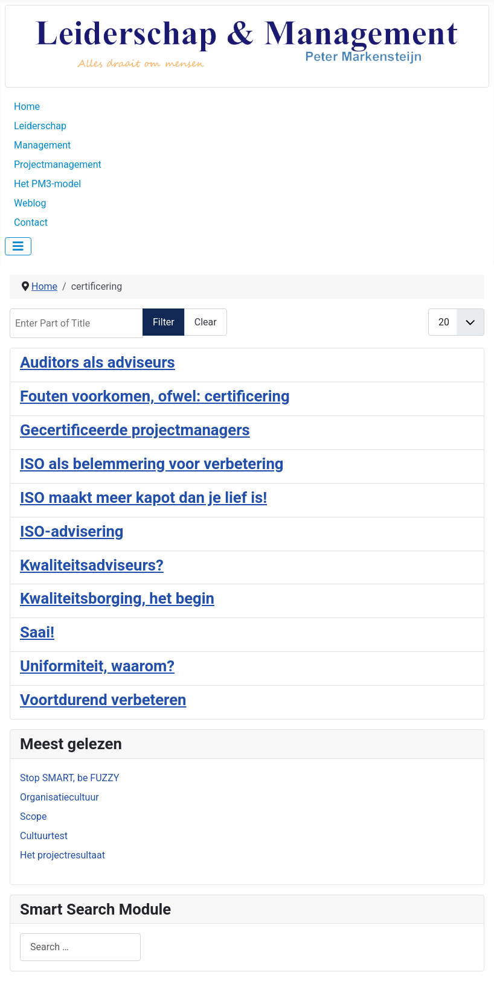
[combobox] (80, 946)
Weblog (30, 203)
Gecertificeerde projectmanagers (135, 430)
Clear (205, 322)
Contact (31, 222)
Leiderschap (40, 126)
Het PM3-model (47, 184)
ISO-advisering (72, 531)
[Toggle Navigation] (18, 246)
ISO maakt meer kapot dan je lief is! (143, 497)
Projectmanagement (57, 164)
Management (42, 145)
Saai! (37, 632)
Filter (164, 322)
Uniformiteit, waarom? (97, 666)
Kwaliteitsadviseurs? (92, 565)
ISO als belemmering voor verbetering (151, 464)
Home (27, 106)
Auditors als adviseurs (97, 362)
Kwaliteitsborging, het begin (117, 598)
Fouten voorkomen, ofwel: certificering (155, 396)
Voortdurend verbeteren (103, 700)
